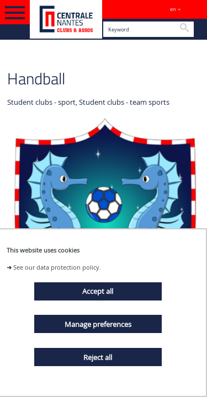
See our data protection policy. (57, 267)
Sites (193, 9)
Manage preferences (98, 324)
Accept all (97, 291)
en (173, 9)
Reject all (97, 357)
